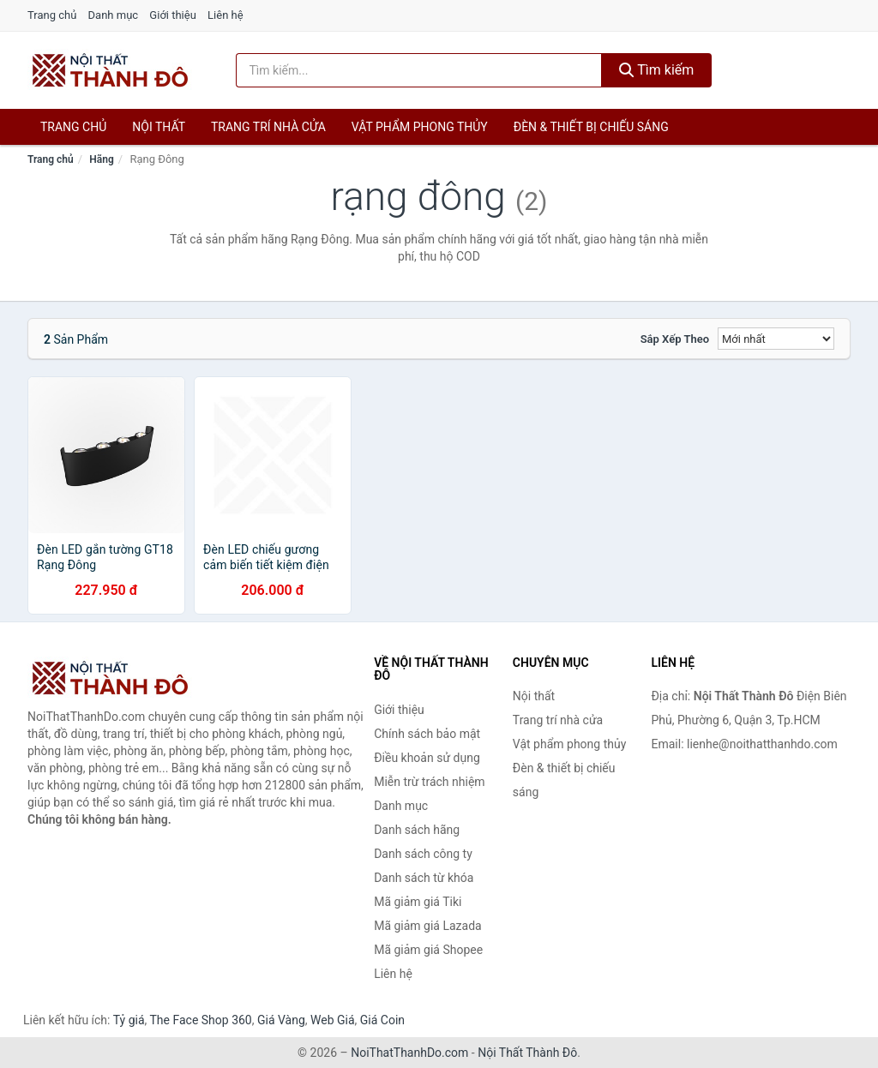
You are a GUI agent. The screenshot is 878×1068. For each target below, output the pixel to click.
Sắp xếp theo (674, 339)
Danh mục (113, 15)
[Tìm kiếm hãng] (419, 70)
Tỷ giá (129, 1020)
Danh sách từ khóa (423, 878)
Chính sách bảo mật (427, 734)
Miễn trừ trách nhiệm (429, 782)
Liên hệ (225, 15)
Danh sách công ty (423, 854)
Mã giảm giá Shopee (428, 950)
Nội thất (158, 127)
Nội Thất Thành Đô (527, 1052)
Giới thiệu (172, 15)
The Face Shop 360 (200, 1020)
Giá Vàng (281, 1020)
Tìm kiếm (657, 70)
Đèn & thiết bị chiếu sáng (591, 127)
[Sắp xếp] (776, 338)
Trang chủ (51, 15)
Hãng (101, 159)
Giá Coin (382, 1020)
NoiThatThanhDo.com (409, 1052)
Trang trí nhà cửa (268, 127)
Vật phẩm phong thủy (420, 127)
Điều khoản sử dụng (427, 758)
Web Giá (332, 1020)
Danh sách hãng (417, 830)
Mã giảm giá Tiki (417, 902)
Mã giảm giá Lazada (428, 926)
